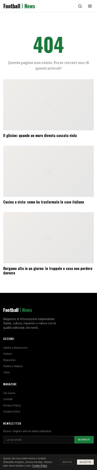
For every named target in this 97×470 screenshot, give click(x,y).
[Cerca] (80, 6)
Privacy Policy (12, 405)
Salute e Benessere (15, 347)
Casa (6, 372)
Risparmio (9, 360)
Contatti (8, 399)
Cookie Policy (11, 411)
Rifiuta (67, 462)
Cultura (7, 353)
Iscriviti (84, 439)
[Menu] (90, 6)
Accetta (85, 462)
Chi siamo (9, 393)
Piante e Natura (12, 366)
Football (19, 6)
